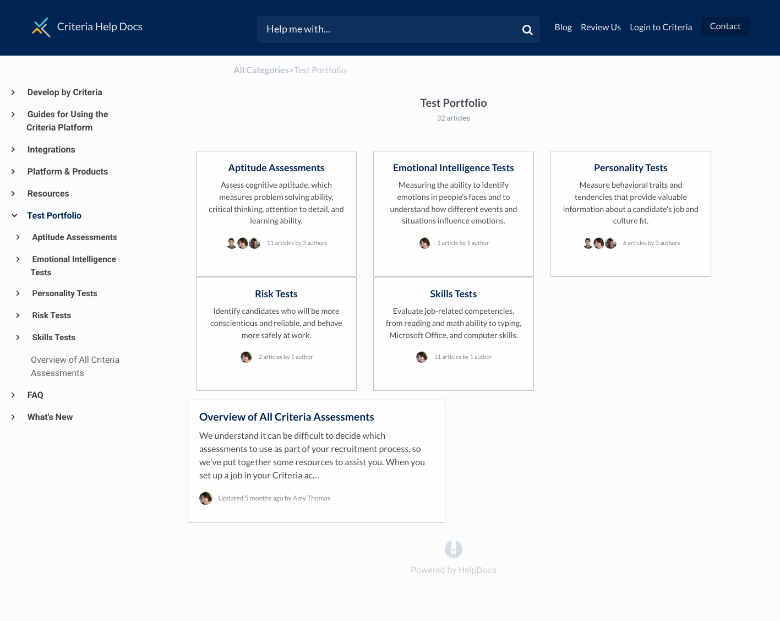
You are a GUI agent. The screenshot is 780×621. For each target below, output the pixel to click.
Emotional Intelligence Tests (73, 265)
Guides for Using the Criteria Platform (67, 121)
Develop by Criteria (64, 92)
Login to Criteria (661, 27)
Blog (563, 27)
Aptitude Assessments (74, 237)
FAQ (34, 395)
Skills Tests (53, 337)
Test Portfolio (53, 215)
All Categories (261, 70)
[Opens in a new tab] (453, 548)
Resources (47, 193)
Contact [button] (725, 26)
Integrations (50, 149)
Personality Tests (64, 293)
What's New (49, 417)
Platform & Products (67, 171)
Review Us (601, 27)
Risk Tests (51, 315)
